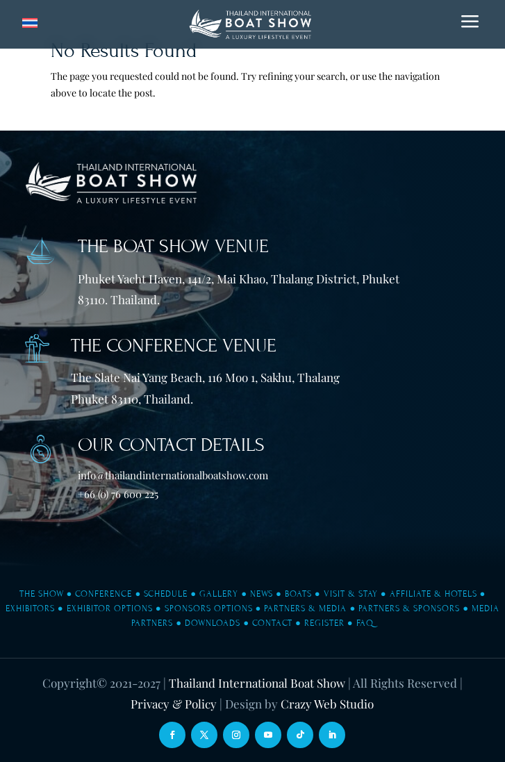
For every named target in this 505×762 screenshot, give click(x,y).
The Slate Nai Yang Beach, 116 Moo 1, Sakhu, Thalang (205, 377)
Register (324, 623)
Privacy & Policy (174, 703)
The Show (41, 593)
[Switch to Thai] (29, 23)
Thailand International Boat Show (257, 682)
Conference (103, 593)
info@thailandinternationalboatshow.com (173, 475)
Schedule (166, 593)
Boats (298, 593)
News (261, 593)
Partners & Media (305, 608)
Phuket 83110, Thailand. (132, 398)
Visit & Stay (351, 593)
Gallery (218, 593)
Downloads (212, 623)
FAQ (365, 623)
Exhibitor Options (110, 608)
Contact (272, 623)
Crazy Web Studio (327, 703)
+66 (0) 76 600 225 (118, 494)
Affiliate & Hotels (433, 593)
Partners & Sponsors (409, 608)
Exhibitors (30, 608)
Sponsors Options (209, 608)
